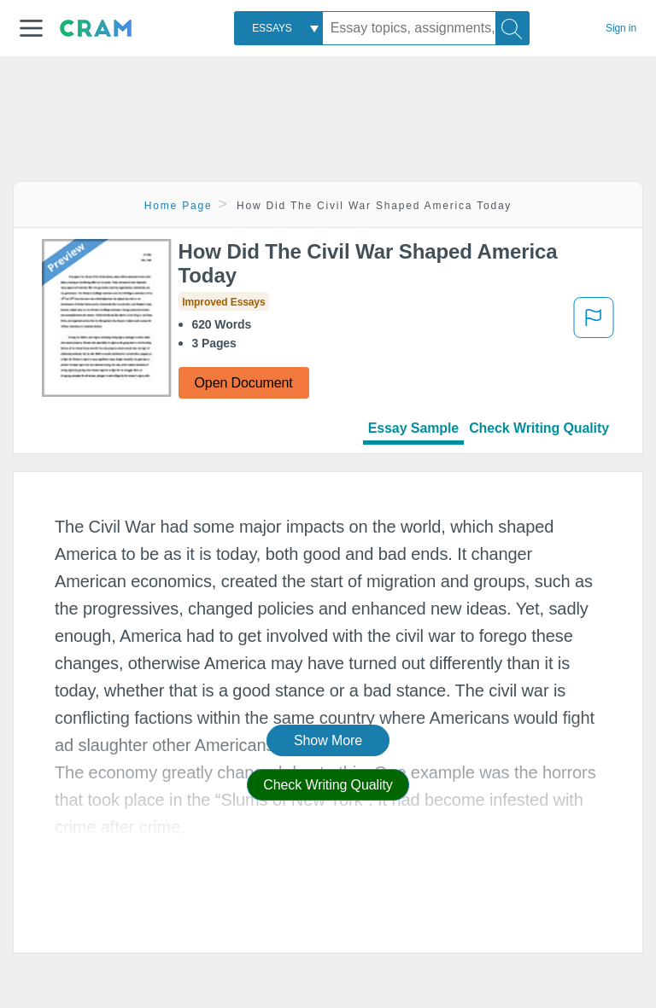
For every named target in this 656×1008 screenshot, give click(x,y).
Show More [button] (328, 740)
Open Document (244, 383)
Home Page (178, 206)
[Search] (512, 28)
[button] (31, 28)
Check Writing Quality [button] (327, 785)
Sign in (621, 28)
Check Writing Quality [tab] (539, 428)
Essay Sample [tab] (413, 428)
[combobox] (278, 28)
